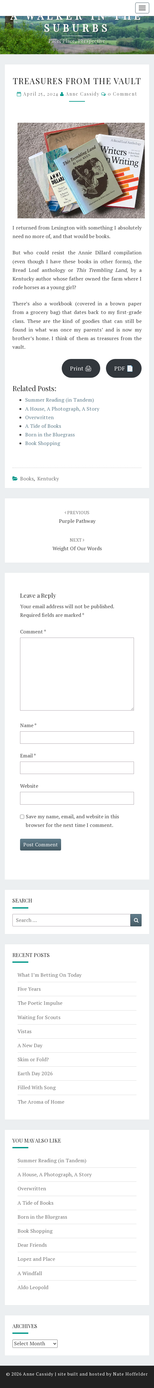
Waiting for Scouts (39, 1017)
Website (29, 785)
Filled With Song (37, 1087)
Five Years (29, 988)
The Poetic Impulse (40, 1002)
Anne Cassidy (83, 94)
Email (28, 755)
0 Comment (122, 94)
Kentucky (48, 478)
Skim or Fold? (33, 1059)
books (27, 478)
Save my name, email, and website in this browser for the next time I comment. (72, 821)
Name (28, 725)
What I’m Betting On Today (49, 974)
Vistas (25, 1031)
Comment (33, 631)
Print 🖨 (81, 368)
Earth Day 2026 (35, 1073)
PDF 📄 (123, 368)
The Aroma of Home (41, 1101)
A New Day (30, 1045)
